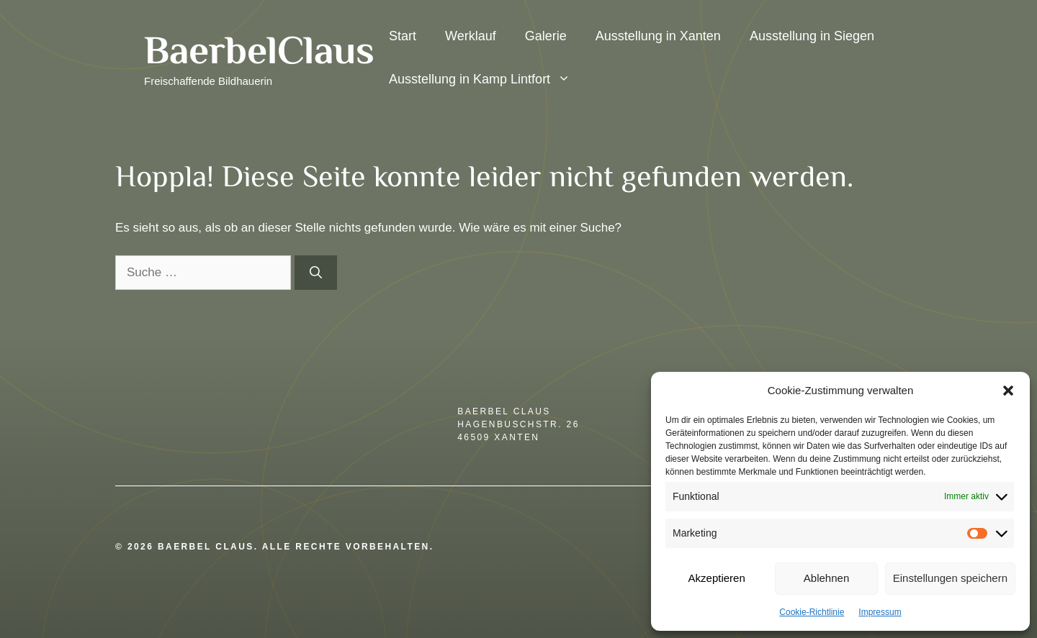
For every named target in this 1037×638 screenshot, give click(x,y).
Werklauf (470, 36)
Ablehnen (826, 578)
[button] (1008, 390)
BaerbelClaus (259, 49)
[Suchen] (316, 272)
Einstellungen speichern (950, 578)
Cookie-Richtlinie (811, 612)
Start (402, 36)
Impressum (879, 612)
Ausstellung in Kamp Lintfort (487, 79)
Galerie (546, 36)
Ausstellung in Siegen (812, 36)
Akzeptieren (716, 578)
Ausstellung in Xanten (658, 36)
